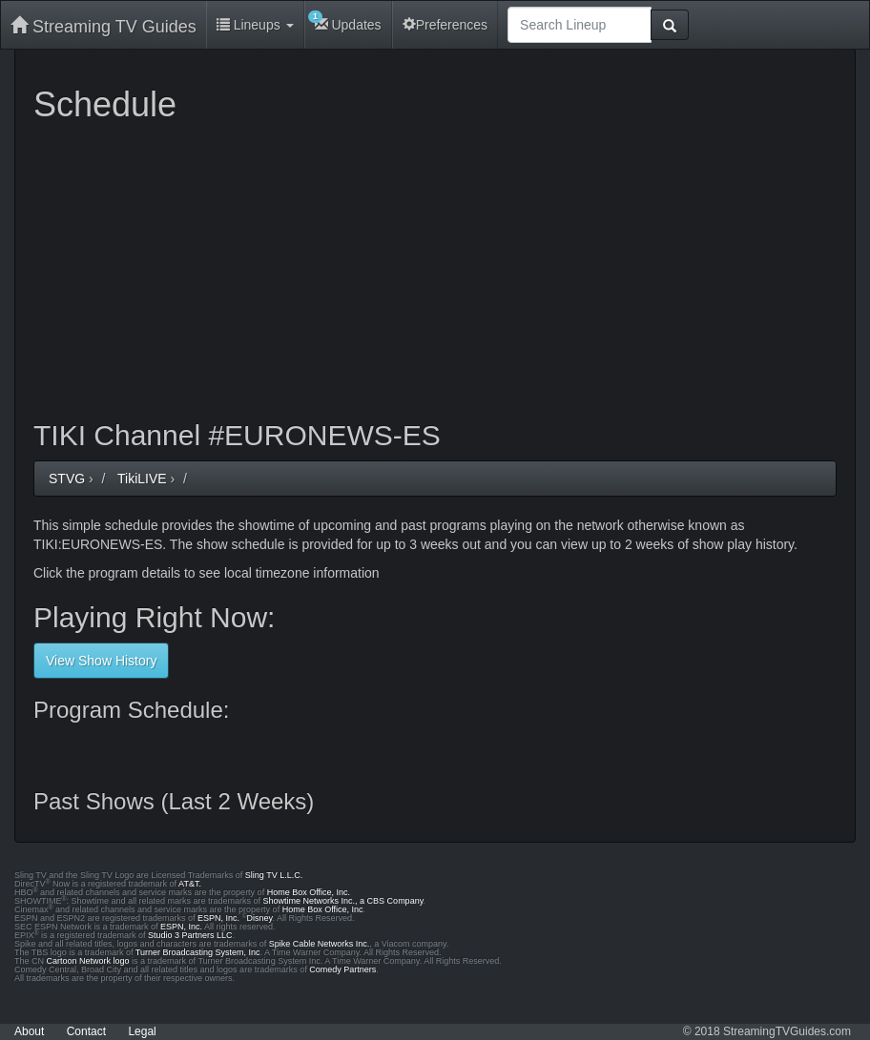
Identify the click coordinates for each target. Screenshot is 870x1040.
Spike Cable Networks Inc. (319, 943)
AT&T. (189, 883)
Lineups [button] (255, 24)
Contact (86, 1031)
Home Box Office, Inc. (308, 892)
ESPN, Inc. (218, 918)
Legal (141, 1031)
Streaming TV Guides (103, 26)
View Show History (101, 660)
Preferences (445, 24)
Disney (260, 918)
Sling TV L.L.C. (273, 875)
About (29, 1031)
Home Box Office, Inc (322, 909)
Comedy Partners (342, 969)
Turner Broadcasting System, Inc (197, 952)
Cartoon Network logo (88, 961)
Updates (345, 21)
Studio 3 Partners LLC (190, 935)
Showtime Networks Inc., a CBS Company (343, 901)
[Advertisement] (435, 266)
